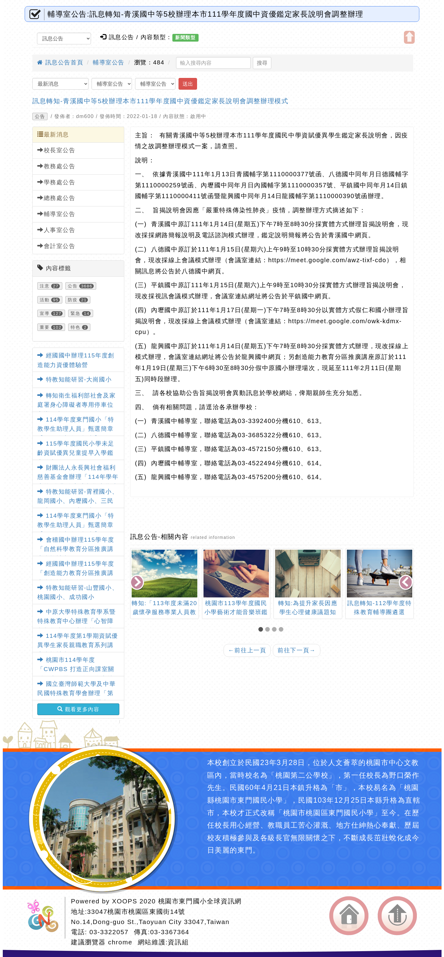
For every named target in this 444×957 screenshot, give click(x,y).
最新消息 (53, 134)
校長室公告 (56, 150)
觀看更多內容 (78, 709)
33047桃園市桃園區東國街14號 (136, 911)
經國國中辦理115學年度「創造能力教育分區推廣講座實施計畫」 (75, 573)
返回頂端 (397, 915)
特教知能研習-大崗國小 (74, 379)
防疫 (72, 299)
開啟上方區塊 (409, 37)
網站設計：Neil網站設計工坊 (45, 918)
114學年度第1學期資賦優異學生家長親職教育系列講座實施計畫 (77, 645)
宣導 (44, 313)
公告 (40, 116)
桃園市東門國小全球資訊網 (200, 901)
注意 (44, 285)
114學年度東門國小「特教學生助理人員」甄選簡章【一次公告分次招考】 (75, 525)
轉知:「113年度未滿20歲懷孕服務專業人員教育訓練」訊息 (164, 612)
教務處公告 (56, 166)
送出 (188, 84)
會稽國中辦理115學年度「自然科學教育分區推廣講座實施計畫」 (75, 549)
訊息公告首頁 (60, 62)
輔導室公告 (109, 62)
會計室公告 (56, 245)
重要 (44, 327)
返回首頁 (348, 915)
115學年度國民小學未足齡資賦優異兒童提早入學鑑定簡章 (75, 453)
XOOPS (124, 901)
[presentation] (137, 583)
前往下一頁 (297, 650)
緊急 (75, 313)
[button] (261, 630)
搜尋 (262, 63)
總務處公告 (56, 197)
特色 (75, 327)
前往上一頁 (247, 650)
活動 (44, 299)
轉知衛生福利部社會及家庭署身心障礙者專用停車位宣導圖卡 (76, 404)
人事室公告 (56, 229)
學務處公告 (56, 182)
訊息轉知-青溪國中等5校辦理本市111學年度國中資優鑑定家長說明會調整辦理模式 (160, 100)
